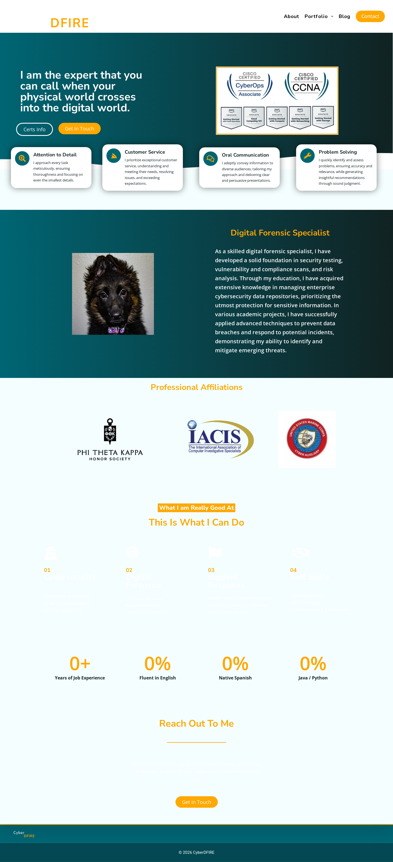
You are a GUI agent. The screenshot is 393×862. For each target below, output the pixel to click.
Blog (344, 16)
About (291, 16)
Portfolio (320, 16)
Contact (370, 16)
